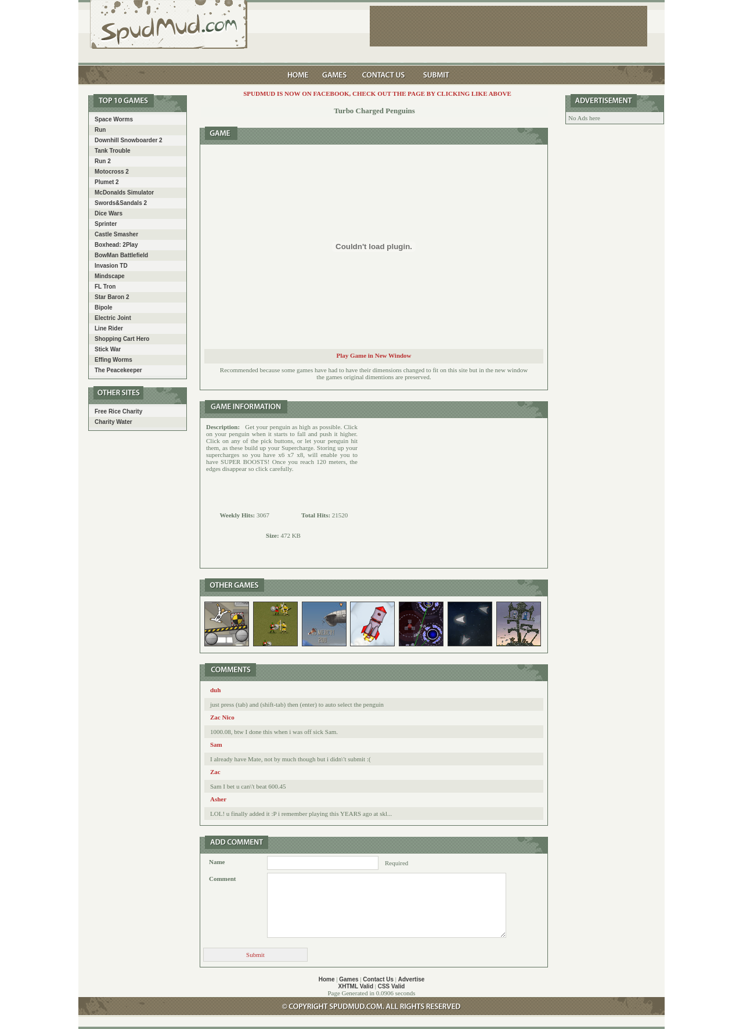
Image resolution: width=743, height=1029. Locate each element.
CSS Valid (391, 986)
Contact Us (378, 979)
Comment (222, 878)
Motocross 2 (112, 171)
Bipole (104, 307)
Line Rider (109, 328)
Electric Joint (113, 318)
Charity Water (113, 422)
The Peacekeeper (118, 370)
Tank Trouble (113, 150)
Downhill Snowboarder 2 (129, 140)
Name (217, 861)
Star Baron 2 (112, 297)
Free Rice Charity (118, 411)
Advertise (411, 979)
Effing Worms (113, 360)
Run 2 (103, 161)
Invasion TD (111, 265)
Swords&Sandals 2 (121, 203)
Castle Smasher (116, 234)
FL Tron (105, 286)
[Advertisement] (453, 493)
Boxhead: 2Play (116, 245)
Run (100, 130)
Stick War (108, 349)
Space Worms (114, 119)
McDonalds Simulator (124, 192)
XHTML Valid (355, 986)
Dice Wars (108, 213)
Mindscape (110, 276)
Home (327, 979)
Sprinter (106, 224)
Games (348, 979)
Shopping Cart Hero (122, 339)
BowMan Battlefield (121, 255)
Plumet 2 (107, 182)
